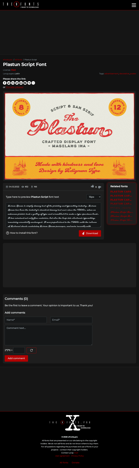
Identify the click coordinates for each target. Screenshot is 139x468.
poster (133, 73)
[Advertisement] (69, 32)
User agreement (62, 456)
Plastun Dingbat (120, 208)
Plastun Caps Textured (121, 204)
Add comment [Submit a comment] (16, 358)
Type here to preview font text (32, 197)
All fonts (64, 462)
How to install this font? (22, 233)
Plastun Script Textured (121, 220)
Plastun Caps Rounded (121, 199)
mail (76, 453)
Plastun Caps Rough (121, 195)
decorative (124, 73)
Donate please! (14, 87)
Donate (75, 462)
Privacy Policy (77, 456)
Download (90, 233)
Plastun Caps (120, 191)
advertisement (111, 73)
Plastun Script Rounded (121, 216)
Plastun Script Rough (121, 212)
